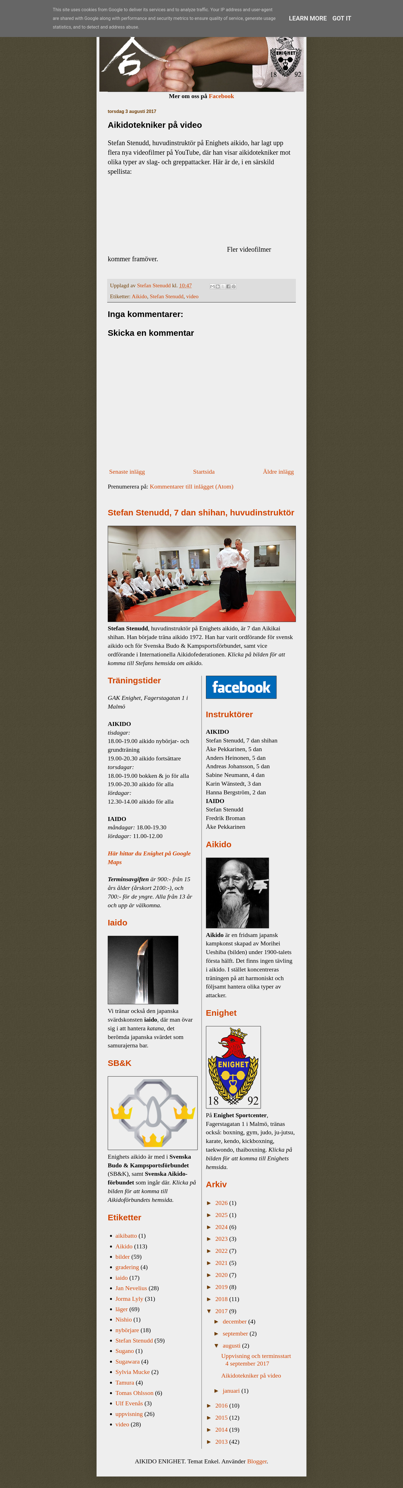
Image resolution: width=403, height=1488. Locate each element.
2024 (222, 1226)
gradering (127, 1267)
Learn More (308, 18)
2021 (222, 1262)
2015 (222, 1417)
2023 (222, 1238)
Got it (342, 18)
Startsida (204, 471)
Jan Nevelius (131, 1288)
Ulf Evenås (129, 1403)
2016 (222, 1405)
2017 (222, 1311)
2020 (222, 1274)
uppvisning (129, 1413)
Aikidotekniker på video (251, 1375)
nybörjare (127, 1330)
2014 (222, 1429)
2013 (222, 1441)
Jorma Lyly (130, 1298)
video (192, 296)
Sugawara (128, 1361)
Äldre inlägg (278, 471)
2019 (222, 1286)
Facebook (221, 95)
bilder (123, 1256)
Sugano (125, 1350)
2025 (222, 1214)
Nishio (124, 1319)
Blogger (257, 1461)
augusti (232, 1345)
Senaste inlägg (127, 471)
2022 (222, 1250)
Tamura (125, 1382)
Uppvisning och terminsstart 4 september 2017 (256, 1359)
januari (232, 1390)
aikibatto (126, 1235)
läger (122, 1309)
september (236, 1333)
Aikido (139, 296)
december (235, 1321)
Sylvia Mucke (133, 1371)
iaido (122, 1277)
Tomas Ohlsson (135, 1392)
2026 (222, 1202)
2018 (222, 1298)
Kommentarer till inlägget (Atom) (191, 486)
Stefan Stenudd (166, 296)
